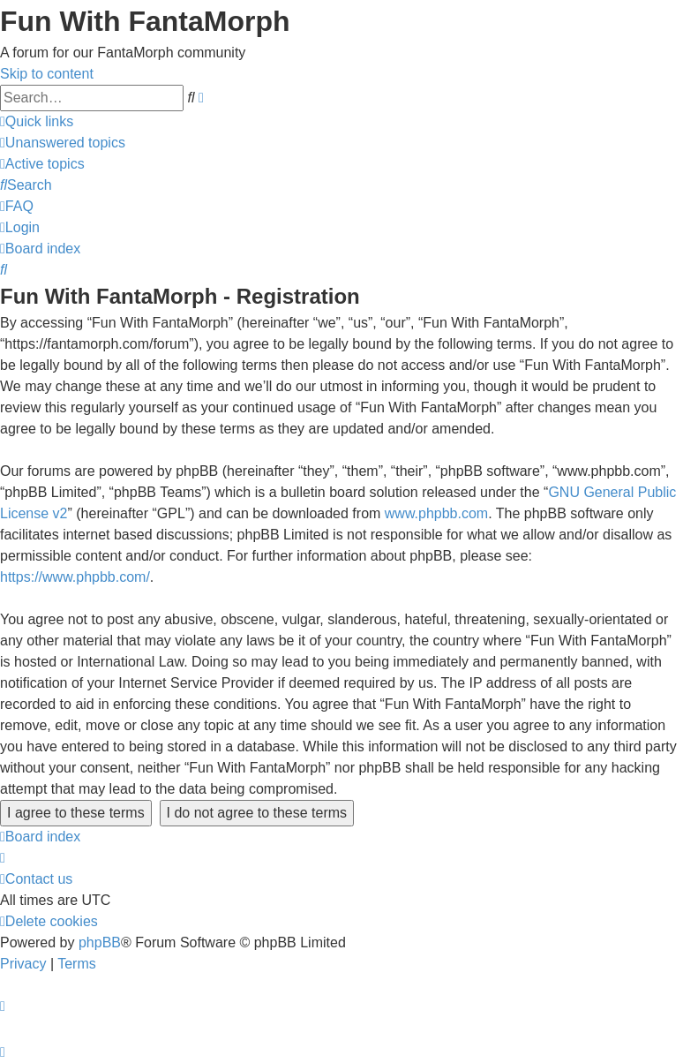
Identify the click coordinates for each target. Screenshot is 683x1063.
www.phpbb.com (436, 513)
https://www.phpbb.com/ (75, 576)
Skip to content (47, 73)
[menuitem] (62, 142)
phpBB (100, 942)
